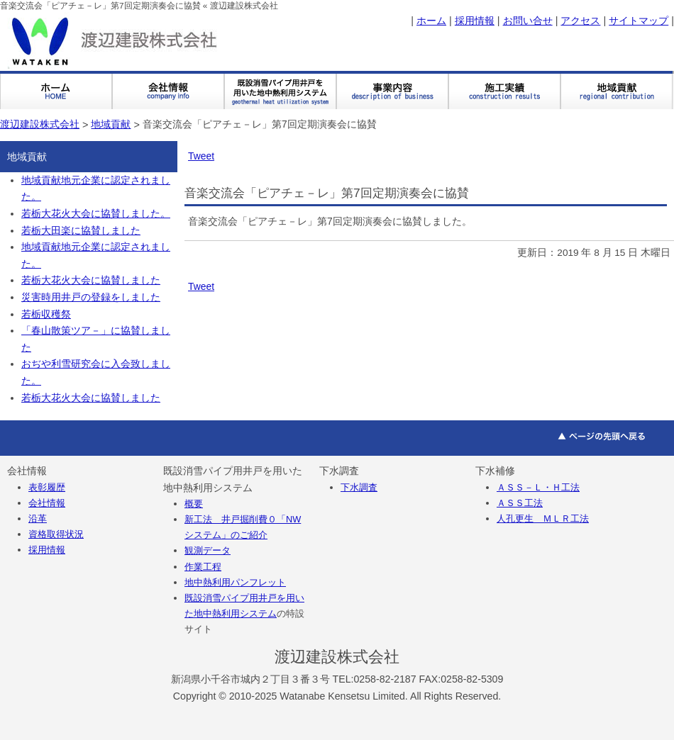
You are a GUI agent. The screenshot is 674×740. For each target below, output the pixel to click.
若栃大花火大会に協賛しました (90, 280)
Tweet (201, 156)
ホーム (431, 20)
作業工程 (202, 566)
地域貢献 (111, 124)
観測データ (207, 550)
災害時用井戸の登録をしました (90, 297)
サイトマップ (638, 20)
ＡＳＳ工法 (520, 503)
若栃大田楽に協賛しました (80, 230)
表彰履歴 (46, 487)
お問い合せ (528, 20)
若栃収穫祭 (46, 314)
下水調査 (359, 487)
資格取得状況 (56, 534)
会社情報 (46, 503)
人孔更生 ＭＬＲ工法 (543, 518)
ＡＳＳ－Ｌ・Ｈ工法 (538, 487)
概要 (193, 503)
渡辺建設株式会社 (39, 124)
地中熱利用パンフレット (235, 582)
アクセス (580, 20)
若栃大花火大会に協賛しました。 (95, 213)
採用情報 (475, 20)
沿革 (37, 518)
